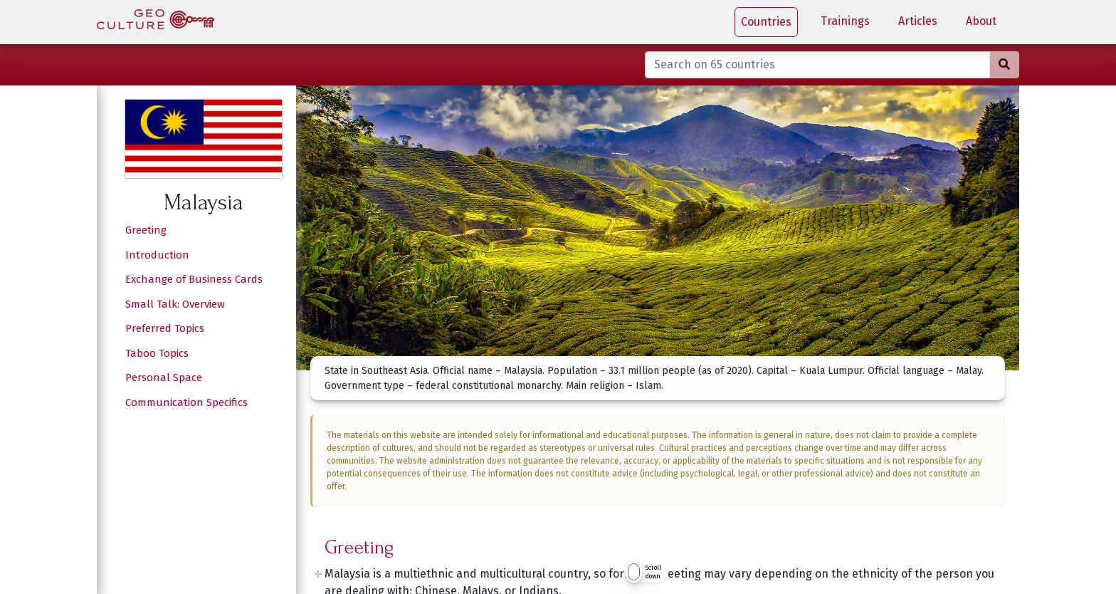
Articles (917, 21)
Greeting (146, 230)
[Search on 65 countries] (817, 64)
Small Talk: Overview (175, 304)
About (981, 21)
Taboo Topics (157, 353)
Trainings (845, 21)
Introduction (157, 255)
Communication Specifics (186, 402)
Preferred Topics (164, 328)
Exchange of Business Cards (194, 279)
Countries (766, 21)
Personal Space (163, 377)
